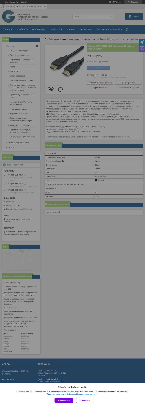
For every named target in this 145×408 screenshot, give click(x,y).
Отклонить (85, 400)
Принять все (64, 400)
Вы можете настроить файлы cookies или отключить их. (71, 394)
